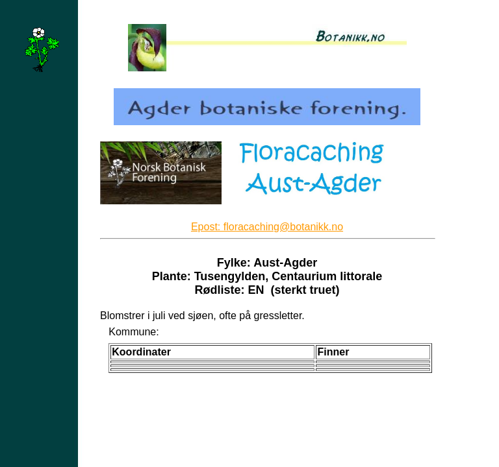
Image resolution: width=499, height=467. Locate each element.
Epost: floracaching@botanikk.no (267, 226)
